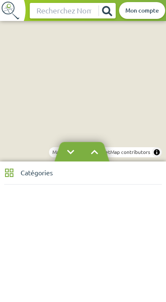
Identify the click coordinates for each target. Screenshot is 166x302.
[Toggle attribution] (157, 152)
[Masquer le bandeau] (83, 152)
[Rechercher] (107, 10)
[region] (83, 91)
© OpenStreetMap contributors (114, 152)
